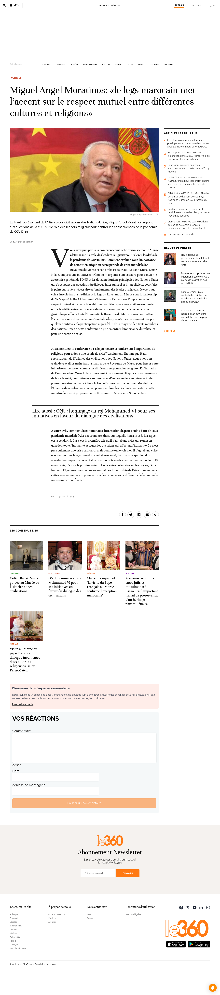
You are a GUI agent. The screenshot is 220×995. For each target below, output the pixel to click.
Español (196, 5)
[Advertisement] (110, 56)
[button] (213, 988)
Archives (52, 943)
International (90, 85)
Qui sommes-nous (56, 935)
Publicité (52, 939)
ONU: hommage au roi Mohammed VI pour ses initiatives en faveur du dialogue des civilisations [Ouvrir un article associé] (93, 434)
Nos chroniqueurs (18, 969)
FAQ (89, 935)
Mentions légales (133, 935)
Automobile (15, 958)
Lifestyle (154, 85)
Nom (15, 791)
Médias (118, 85)
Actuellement (16, 85)
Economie (61, 85)
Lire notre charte (22, 725)
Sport (130, 85)
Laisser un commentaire (84, 823)
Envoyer (128, 894)
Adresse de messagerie (28, 805)
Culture (106, 85)
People (141, 85)
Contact (90, 939)
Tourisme (169, 85)
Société (74, 85)
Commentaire (21, 751)
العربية (212, 5)
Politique (46, 85)
